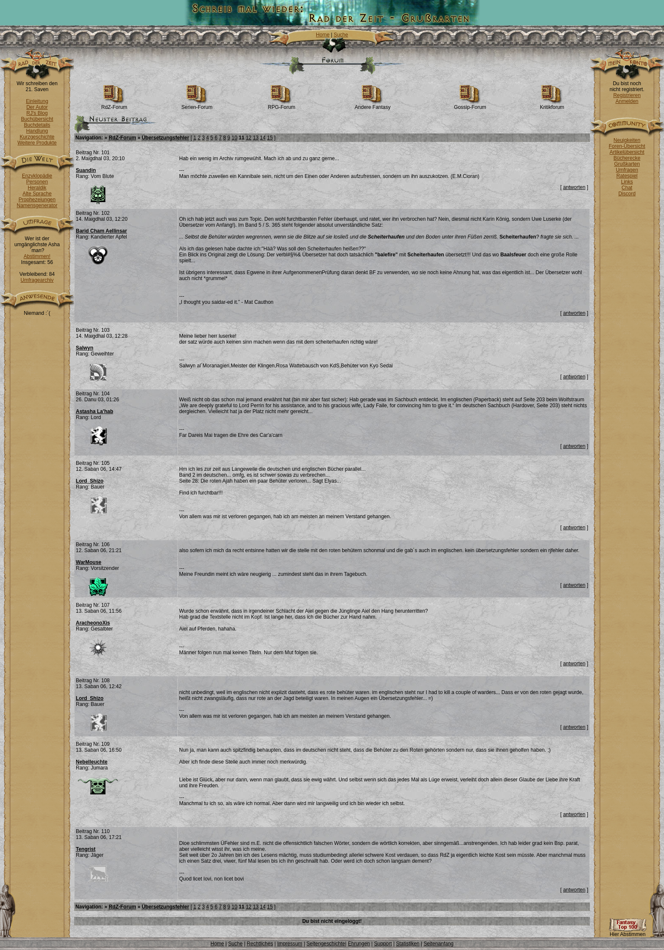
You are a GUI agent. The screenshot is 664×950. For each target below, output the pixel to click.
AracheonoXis (93, 623)
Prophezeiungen (37, 200)
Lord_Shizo (89, 481)
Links (627, 182)
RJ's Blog (36, 113)
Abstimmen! (37, 256)
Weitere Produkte (37, 143)
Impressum (289, 944)
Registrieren (627, 95)
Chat (627, 188)
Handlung (37, 131)
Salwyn (84, 348)
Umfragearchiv (36, 280)
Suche (341, 35)
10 (234, 138)
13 (255, 138)
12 (248, 138)
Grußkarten (627, 164)
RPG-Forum (282, 105)
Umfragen (627, 170)
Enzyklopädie (37, 176)
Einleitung (37, 101)
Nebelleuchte (92, 762)
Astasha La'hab (94, 411)
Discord (627, 194)
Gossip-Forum (470, 105)
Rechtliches (260, 944)
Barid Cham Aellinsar (101, 231)
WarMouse (88, 562)
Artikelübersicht (626, 152)
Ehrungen (359, 944)
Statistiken (407, 944)
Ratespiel (626, 176)
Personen (37, 182)
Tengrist (85, 849)
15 (270, 138)
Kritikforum (552, 105)
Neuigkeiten (627, 140)
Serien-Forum (196, 105)
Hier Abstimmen (627, 932)
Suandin (86, 170)
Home (322, 35)
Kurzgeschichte (36, 137)
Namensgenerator (37, 205)
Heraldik (37, 188)
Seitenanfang (438, 944)
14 (263, 138)
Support (383, 944)
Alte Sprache (37, 194)
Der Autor (37, 107)
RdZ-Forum (114, 105)
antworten (574, 187)
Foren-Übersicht (627, 146)
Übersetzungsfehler (165, 138)
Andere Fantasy (373, 105)
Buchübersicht (37, 119)
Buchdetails (37, 125)
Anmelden (626, 101)
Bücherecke (627, 158)
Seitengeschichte (326, 944)
